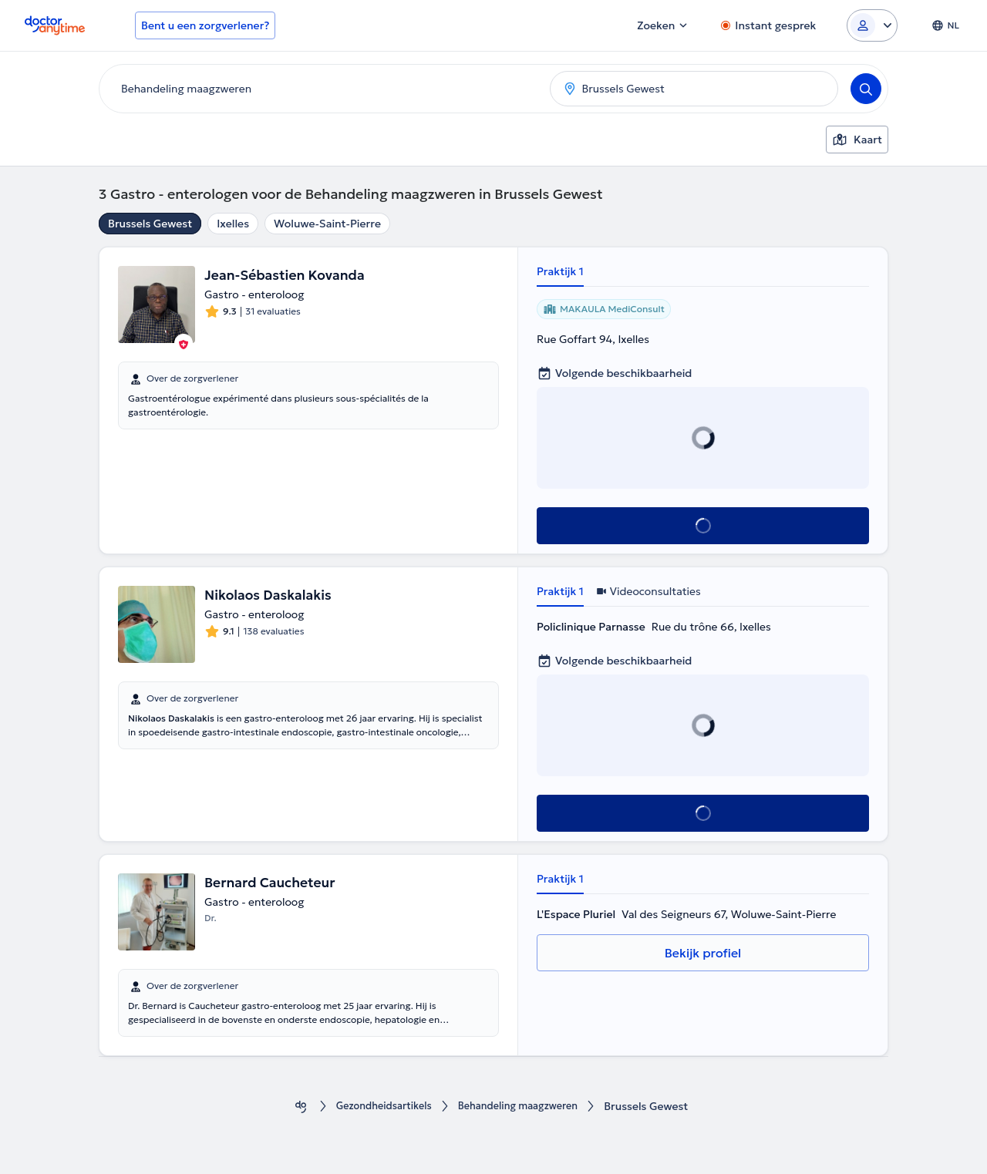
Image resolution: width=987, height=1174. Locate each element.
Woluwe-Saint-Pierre (327, 223)
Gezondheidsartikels (377, 1106)
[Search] (866, 88)
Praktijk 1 (560, 271)
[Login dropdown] (872, 25)
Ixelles (233, 223)
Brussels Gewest (150, 223)
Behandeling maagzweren (522, 1106)
